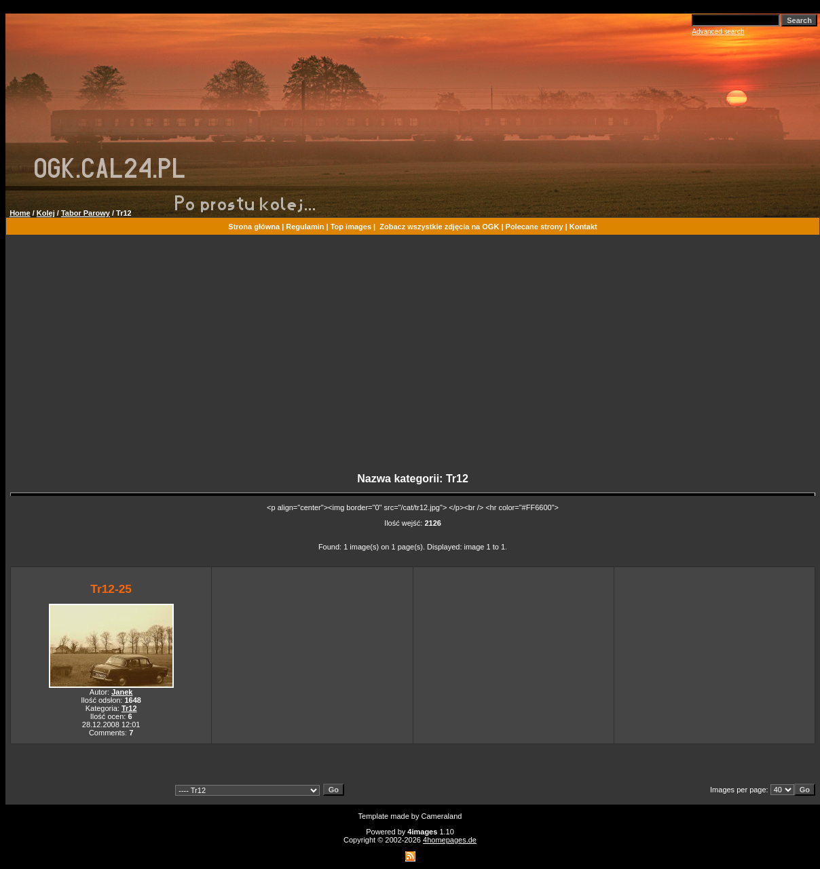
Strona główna (254, 227)
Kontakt (583, 227)
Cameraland (442, 816)
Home (20, 213)
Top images (351, 227)
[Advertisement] (412, 360)
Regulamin (305, 227)
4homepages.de (450, 840)
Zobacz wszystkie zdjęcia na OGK (439, 227)
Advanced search (718, 31)
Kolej (46, 213)
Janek (121, 692)
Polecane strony (534, 227)
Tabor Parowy (85, 213)
